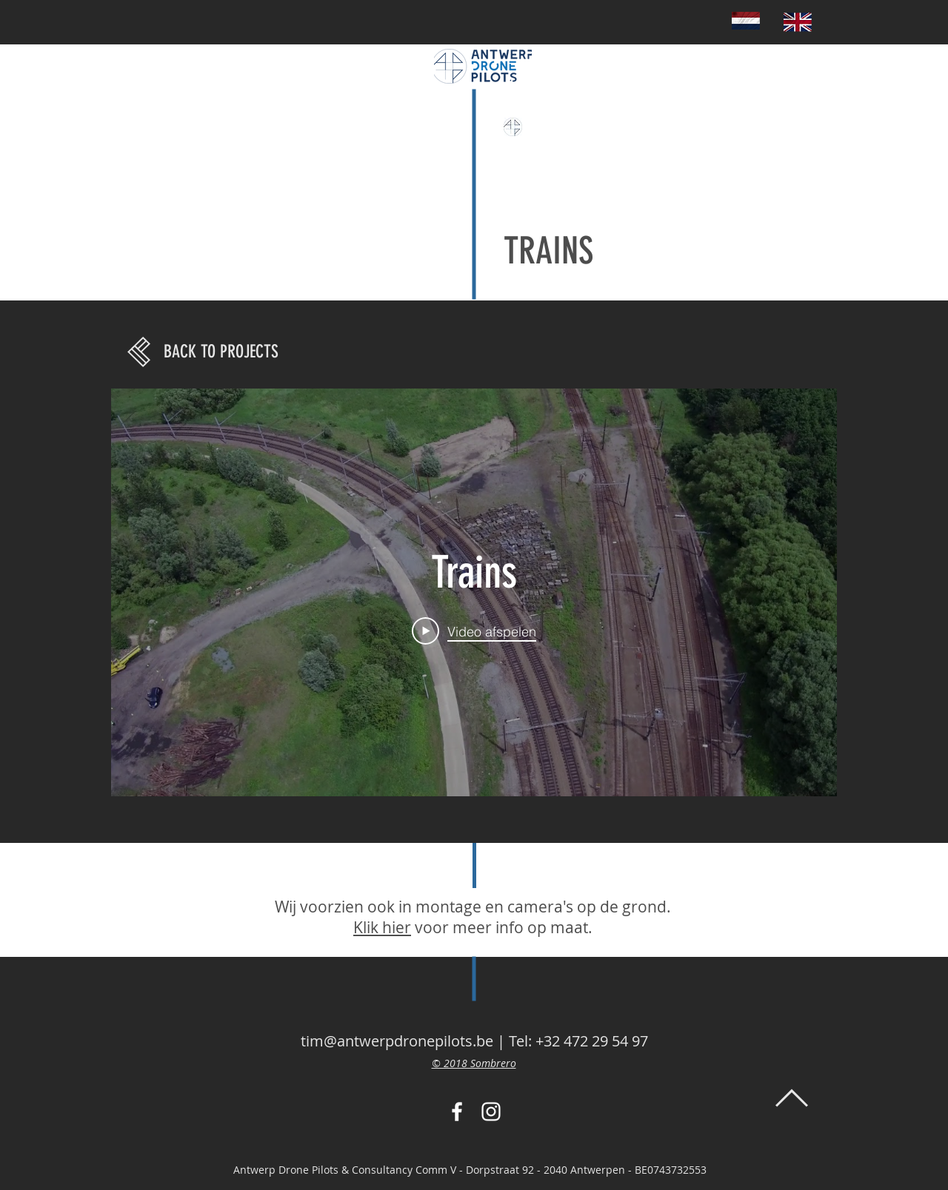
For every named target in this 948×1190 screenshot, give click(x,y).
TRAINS (548, 251)
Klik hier (382, 927)
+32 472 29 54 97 (591, 1041)
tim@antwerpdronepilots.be (397, 1041)
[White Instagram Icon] (491, 1111)
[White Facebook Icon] (457, 1111)
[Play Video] (474, 631)
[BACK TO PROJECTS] (220, 352)
